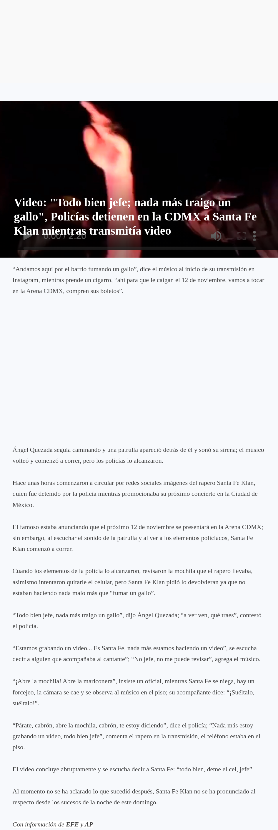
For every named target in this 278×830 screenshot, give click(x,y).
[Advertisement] (139, 41)
